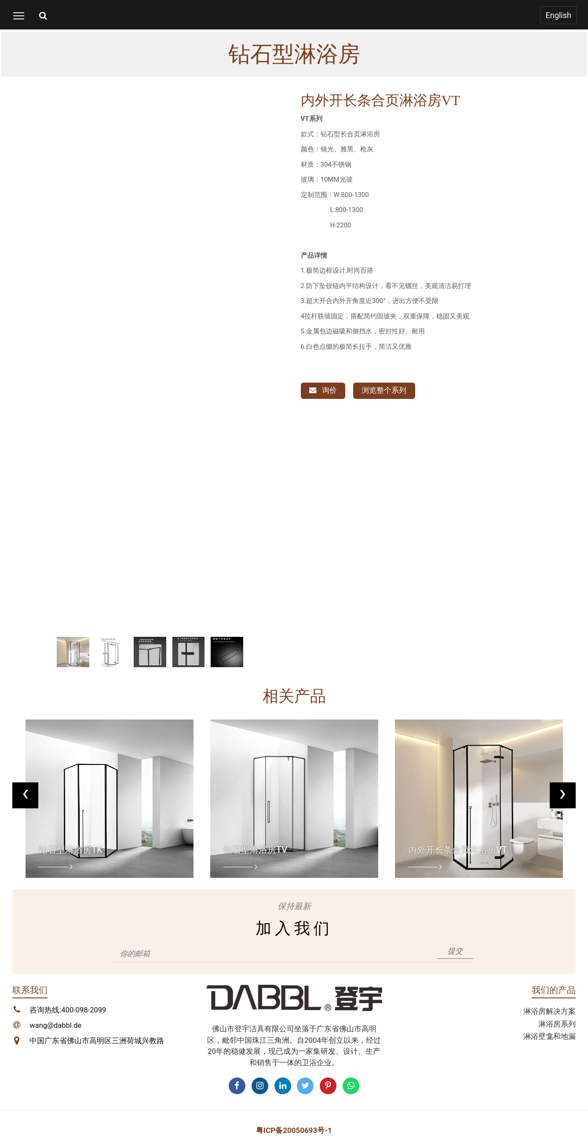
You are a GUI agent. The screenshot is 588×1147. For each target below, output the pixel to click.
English (557, 15)
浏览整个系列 (385, 390)
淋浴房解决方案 (549, 1011)
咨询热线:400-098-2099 (68, 1010)
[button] (33, 382)
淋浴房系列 (557, 1023)
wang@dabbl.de (56, 1026)
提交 (455, 950)
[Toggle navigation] (18, 15)
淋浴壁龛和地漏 (549, 1036)
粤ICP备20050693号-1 (294, 1130)
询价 (323, 390)
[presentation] (26, 794)
